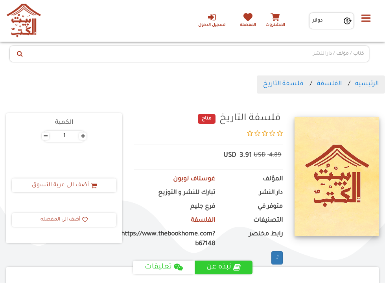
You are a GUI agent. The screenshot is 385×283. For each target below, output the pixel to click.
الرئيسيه (367, 84)
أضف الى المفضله (64, 219)
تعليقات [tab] (164, 267)
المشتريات (275, 25)
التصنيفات (268, 220)
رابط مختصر (266, 234)
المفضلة (248, 25)
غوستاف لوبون (194, 179)
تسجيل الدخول (211, 20)
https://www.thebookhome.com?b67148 (174, 239)
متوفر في (270, 207)
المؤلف (273, 179)
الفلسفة (329, 84)
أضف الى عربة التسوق (64, 185)
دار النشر (271, 193)
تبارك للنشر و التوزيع (186, 193)
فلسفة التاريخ (283, 84)
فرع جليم (202, 207)
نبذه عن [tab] (223, 267)
